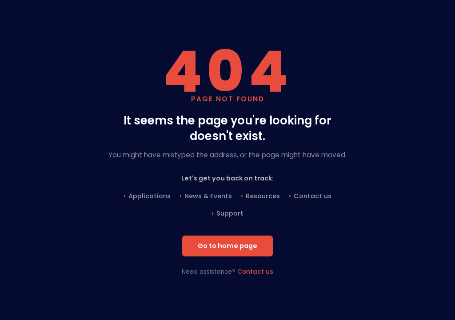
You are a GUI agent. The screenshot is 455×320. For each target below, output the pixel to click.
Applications (149, 196)
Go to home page (227, 245)
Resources (263, 196)
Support (229, 213)
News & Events (208, 196)
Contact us (312, 196)
